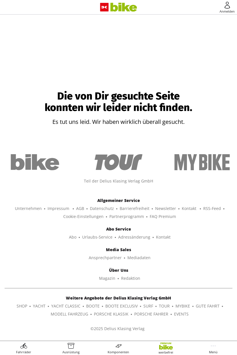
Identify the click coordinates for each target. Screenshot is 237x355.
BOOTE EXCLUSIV (121, 306)
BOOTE (93, 306)
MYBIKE (182, 306)
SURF (148, 306)
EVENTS (181, 314)
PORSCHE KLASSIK (111, 314)
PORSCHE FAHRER (151, 314)
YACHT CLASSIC (65, 306)
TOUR (164, 306)
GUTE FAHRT (208, 306)
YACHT (39, 306)
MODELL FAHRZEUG (69, 314)
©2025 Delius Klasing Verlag (117, 328)
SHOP (22, 306)
